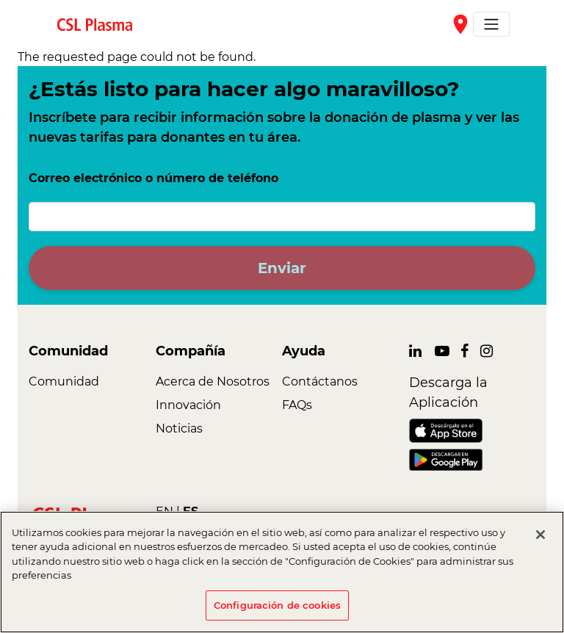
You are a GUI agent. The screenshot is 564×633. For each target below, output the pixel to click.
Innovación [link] (188, 405)
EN (164, 511)
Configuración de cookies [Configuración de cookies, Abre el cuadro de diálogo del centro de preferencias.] (277, 612)
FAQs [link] (297, 405)
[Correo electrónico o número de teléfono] (282, 216)
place (460, 24)
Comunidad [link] (64, 381)
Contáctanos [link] (320, 381)
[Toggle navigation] (491, 24)
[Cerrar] (540, 541)
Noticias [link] (179, 428)
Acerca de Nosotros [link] (213, 381)
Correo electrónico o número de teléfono (153, 178)
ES (190, 511)
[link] (100, 24)
